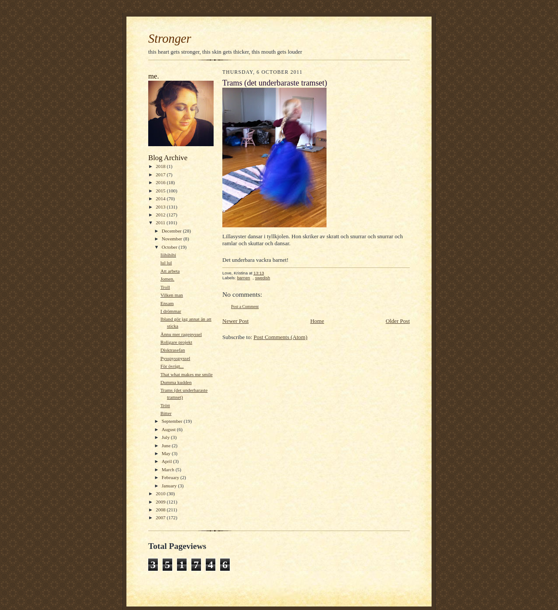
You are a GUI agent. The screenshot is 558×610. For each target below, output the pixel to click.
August (169, 429)
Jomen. (167, 278)
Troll (165, 287)
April (167, 461)
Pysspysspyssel (175, 358)
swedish (262, 277)
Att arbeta (170, 271)
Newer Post (235, 321)
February (171, 477)
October (170, 247)
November (173, 238)
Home (317, 321)
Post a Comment (245, 306)
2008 (161, 509)
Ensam (167, 303)
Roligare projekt (176, 342)
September (173, 421)
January (170, 485)
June (167, 445)
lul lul (166, 262)
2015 (161, 190)
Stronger (169, 38)
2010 (161, 493)
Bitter (165, 413)
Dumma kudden (176, 382)
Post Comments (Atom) (281, 337)
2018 (161, 166)
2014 (161, 198)
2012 (161, 214)
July (166, 437)
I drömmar (170, 311)
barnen (243, 277)
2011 (161, 222)
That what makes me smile (186, 374)
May (167, 453)
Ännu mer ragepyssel (181, 334)
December (172, 230)
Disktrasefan (172, 350)
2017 (161, 174)
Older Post (398, 321)
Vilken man (171, 295)
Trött (165, 405)
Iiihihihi (168, 254)
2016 (161, 182)
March (169, 469)
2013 (161, 206)
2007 (161, 517)
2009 (161, 501)
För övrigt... (172, 366)
